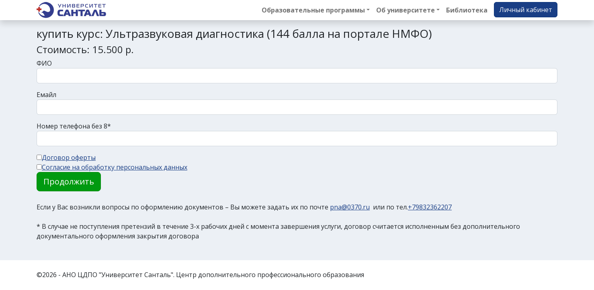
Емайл (46, 94)
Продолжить (68, 181)
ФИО (44, 63)
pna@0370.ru (350, 207)
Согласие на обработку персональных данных (114, 167)
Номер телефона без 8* (74, 126)
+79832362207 (430, 207)
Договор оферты (69, 157)
